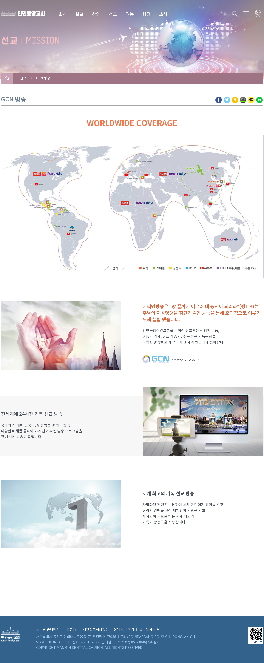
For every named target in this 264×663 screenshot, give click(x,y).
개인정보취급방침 (96, 629)
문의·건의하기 (124, 629)
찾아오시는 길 (149, 629)
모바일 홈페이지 (48, 629)
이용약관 (71, 629)
